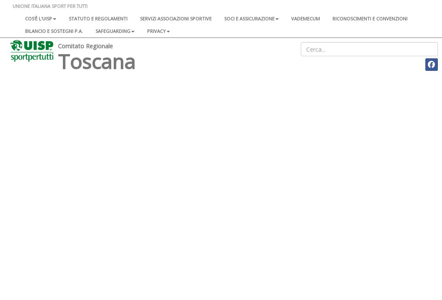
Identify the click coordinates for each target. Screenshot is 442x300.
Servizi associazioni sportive (176, 18)
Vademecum (305, 18)
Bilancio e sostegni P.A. (54, 31)
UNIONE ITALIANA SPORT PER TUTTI (49, 6)
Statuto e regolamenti (98, 18)
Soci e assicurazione (251, 18)
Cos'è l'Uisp (40, 18)
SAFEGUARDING (115, 31)
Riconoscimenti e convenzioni (369, 18)
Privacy (158, 31)
